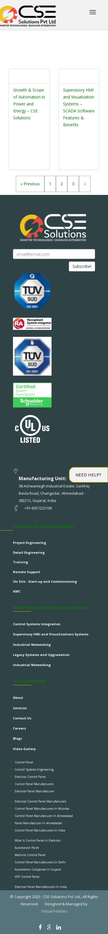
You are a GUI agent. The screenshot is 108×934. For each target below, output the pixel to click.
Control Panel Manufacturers (34, 784)
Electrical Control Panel (30, 777)
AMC (16, 591)
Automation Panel (27, 848)
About (18, 697)
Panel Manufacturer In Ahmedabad (38, 823)
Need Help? (88, 475)
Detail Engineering (29, 552)
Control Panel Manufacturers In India (40, 830)
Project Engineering (29, 542)
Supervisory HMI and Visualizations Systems (50, 634)
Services (20, 708)
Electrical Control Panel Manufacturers (40, 801)
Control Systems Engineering (34, 769)
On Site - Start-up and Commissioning (45, 581)
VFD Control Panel (27, 877)
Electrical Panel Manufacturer (34, 791)
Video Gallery (24, 749)
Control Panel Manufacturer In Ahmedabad (44, 816)
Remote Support (26, 572)
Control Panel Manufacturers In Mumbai (42, 809)
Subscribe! (82, 266)
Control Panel (24, 762)
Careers (19, 728)
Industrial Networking (32, 644)
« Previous (30, 184)
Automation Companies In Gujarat (38, 869)
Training (20, 562)
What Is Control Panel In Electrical (37, 840)
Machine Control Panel (30, 855)
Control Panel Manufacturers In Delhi (40, 862)
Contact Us (22, 718)
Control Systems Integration (36, 624)
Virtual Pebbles (54, 911)
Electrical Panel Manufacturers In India (41, 887)
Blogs (17, 738)
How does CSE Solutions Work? (44, 526)
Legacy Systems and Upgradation (41, 654)
